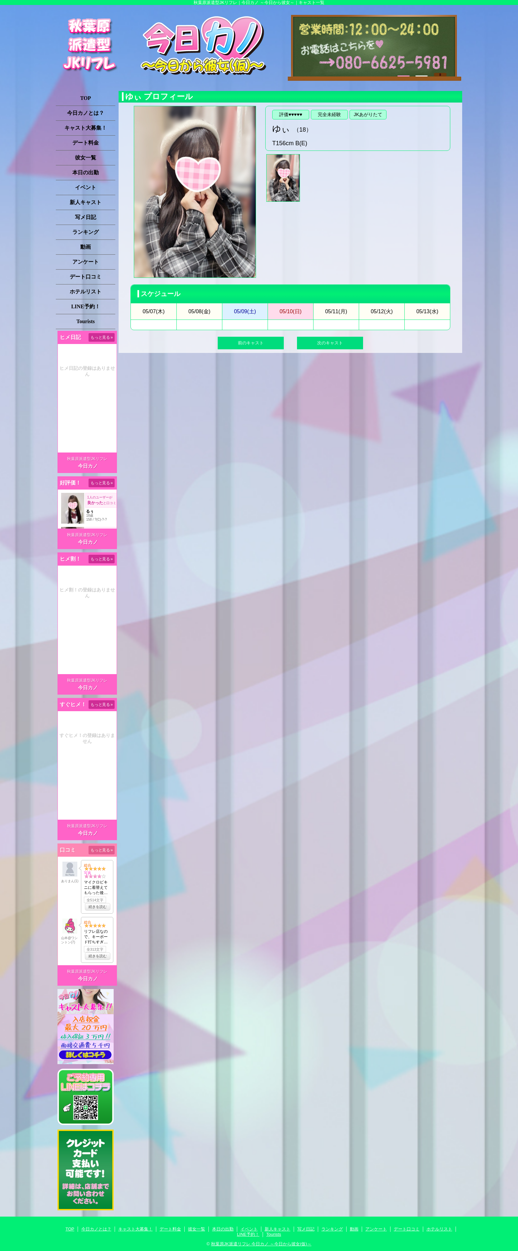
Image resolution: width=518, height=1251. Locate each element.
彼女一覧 (85, 157)
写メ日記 (85, 217)
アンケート (85, 262)
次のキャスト (330, 342)
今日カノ (88, 466)
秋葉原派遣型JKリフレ (87, 458)
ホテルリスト (85, 291)
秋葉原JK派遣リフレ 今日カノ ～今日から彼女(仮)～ (261, 1243)
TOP (85, 98)
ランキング (85, 232)
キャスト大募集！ (85, 128)
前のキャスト (251, 342)
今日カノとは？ (85, 113)
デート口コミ (85, 277)
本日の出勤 (85, 172)
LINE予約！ (85, 306)
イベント (85, 187)
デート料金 (85, 143)
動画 (85, 247)
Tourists (85, 321)
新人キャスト (85, 202)
